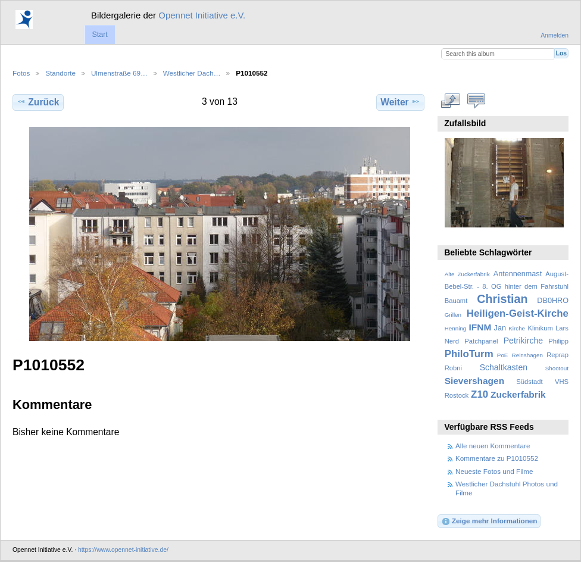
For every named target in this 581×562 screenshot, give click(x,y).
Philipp (558, 341)
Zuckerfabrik (518, 394)
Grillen (453, 314)
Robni (453, 367)
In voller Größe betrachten (451, 100)
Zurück (38, 101)
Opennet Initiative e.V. (201, 15)
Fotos (21, 73)
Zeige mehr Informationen (489, 521)
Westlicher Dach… (192, 73)
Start (99, 34)
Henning (456, 328)
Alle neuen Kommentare (492, 445)
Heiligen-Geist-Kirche (517, 313)
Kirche (516, 328)
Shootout (556, 368)
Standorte (60, 73)
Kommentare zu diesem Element (476, 100)
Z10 (479, 394)
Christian (502, 298)
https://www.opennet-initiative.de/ (123, 550)
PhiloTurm (469, 354)
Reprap (557, 354)
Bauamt (456, 300)
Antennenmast (517, 274)
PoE (502, 355)
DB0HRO (552, 300)
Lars (561, 328)
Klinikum (539, 328)
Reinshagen (527, 355)
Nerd (452, 341)
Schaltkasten (503, 367)
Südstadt (529, 381)
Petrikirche (523, 340)
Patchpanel (481, 341)
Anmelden (554, 35)
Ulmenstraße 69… (119, 73)
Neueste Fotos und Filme (494, 471)
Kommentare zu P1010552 (496, 458)
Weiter (400, 101)
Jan (500, 328)
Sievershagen (474, 381)
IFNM (480, 327)
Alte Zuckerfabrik (467, 274)
